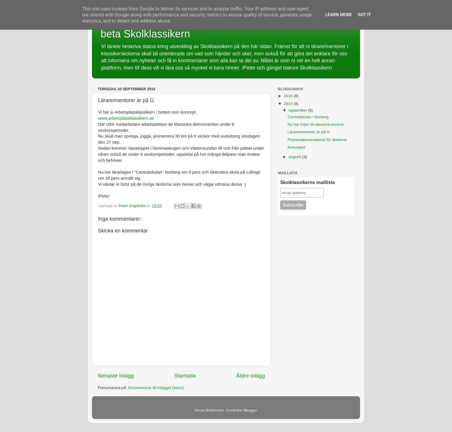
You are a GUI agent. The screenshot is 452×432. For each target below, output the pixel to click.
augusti (295, 157)
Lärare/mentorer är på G (309, 132)
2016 (289, 96)
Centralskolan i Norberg (308, 117)
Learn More (338, 14)
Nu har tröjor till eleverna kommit (316, 124)
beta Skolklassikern (145, 34)
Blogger (250, 410)
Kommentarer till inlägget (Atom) (156, 388)
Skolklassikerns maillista (307, 182)
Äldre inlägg (250, 376)
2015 (289, 104)
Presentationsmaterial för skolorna (317, 140)
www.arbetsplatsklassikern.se (126, 118)
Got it (364, 14)
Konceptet (296, 147)
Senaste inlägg (116, 376)
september (298, 110)
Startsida (185, 376)
